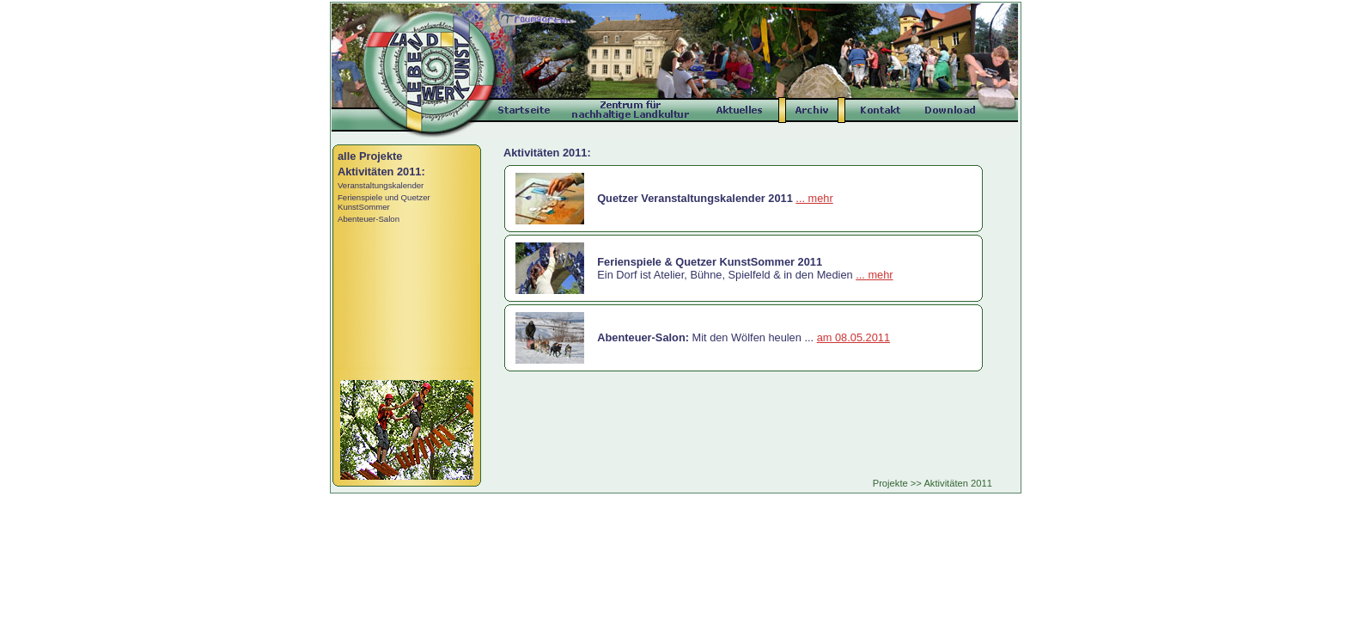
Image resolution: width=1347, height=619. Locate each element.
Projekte (890, 483)
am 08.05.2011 (853, 337)
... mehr (813, 198)
